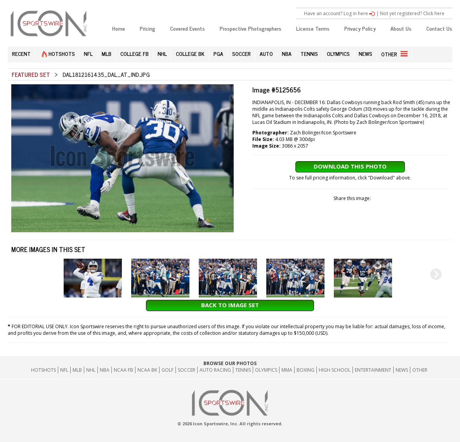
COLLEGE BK (190, 53)
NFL (88, 53)
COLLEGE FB (134, 53)
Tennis (243, 370)
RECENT (21, 53)
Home (118, 28)
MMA (286, 370)
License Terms (313, 28)
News (402, 370)
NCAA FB (123, 370)
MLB (106, 53)
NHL (162, 53)
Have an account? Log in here (339, 13)
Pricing (147, 28)
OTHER (394, 53)
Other (419, 370)
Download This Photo (350, 166)
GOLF (167, 370)
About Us (401, 28)
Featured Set (31, 74)
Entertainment (373, 370)
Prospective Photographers (250, 28)
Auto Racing (215, 370)
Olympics (266, 370)
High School (335, 370)
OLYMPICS (338, 53)
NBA (287, 53)
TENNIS (309, 53)
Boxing (305, 370)
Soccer (186, 370)
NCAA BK (147, 370)
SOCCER (241, 53)
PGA (218, 53)
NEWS (365, 53)
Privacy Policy (360, 28)
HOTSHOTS (58, 53)
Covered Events (187, 28)
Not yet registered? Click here (412, 13)
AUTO (266, 53)
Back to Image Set (230, 305)
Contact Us (439, 28)
